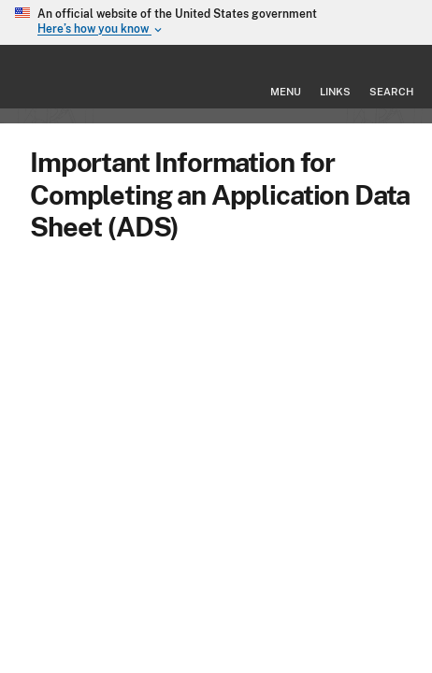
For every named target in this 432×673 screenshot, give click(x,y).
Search (391, 91)
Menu (285, 91)
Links (335, 90)
